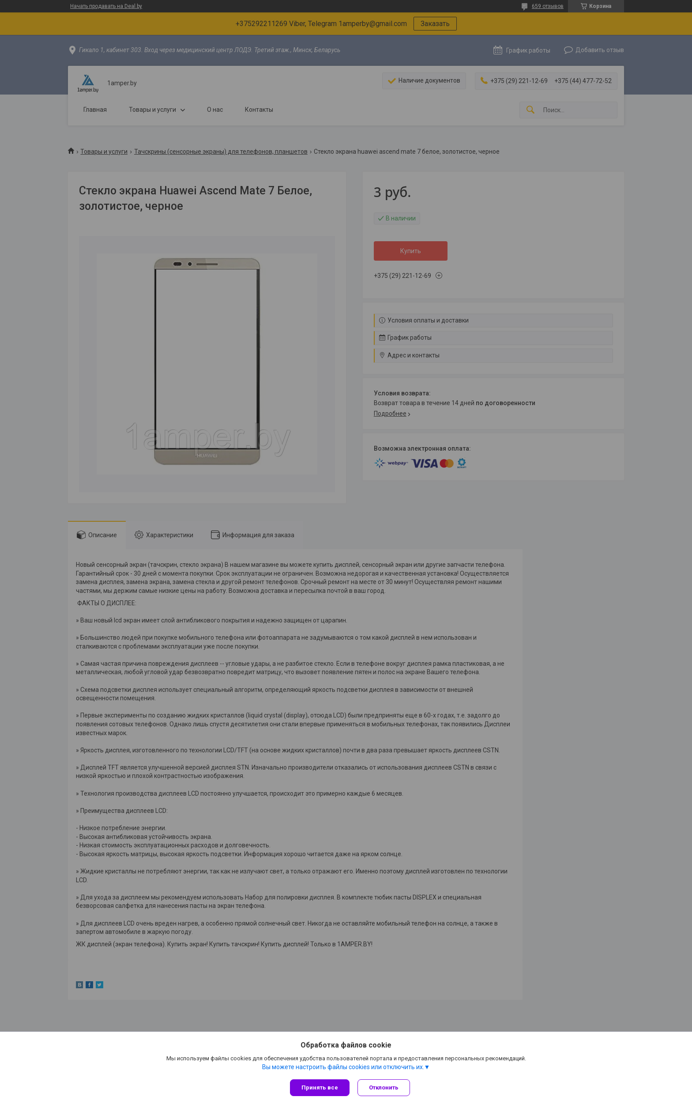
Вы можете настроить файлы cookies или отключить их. (343, 1067)
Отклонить (384, 1087)
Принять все (319, 1087)
